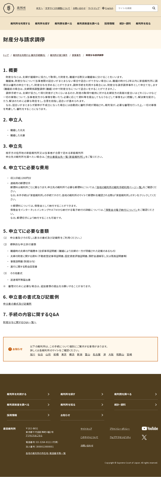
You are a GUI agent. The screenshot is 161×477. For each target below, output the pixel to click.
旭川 (32, 354)
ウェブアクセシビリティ (120, 437)
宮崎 (129, 354)
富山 (87, 354)
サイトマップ (94, 8)
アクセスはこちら (34, 435)
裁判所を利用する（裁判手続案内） (29, 55)
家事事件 (76, 55)
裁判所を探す (42, 23)
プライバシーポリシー (120, 428)
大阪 (111, 354)
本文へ (39, 8)
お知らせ (17, 349)
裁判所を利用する (20, 23)
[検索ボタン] (154, 8)
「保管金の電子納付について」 (121, 210)
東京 (64, 354)
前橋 (56, 354)
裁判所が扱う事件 (58, 55)
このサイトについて (89, 437)
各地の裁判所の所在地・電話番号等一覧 (46, 453)
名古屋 (97, 354)
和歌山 (120, 354)
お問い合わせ (79, 8)
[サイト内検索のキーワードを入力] (133, 8)
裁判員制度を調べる (88, 23)
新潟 (79, 354)
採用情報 (109, 23)
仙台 (40, 354)
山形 (48, 354)
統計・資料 (125, 23)
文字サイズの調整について (57, 8)
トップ (6, 55)
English (109, 8)
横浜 (71, 354)
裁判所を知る (143, 23)
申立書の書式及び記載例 (17, 304)
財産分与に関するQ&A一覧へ (19, 322)
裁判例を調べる (63, 23)
